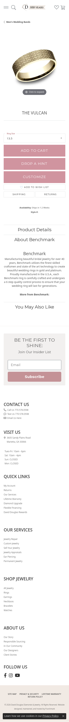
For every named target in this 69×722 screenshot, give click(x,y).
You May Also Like (34, 307)
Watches (8, 610)
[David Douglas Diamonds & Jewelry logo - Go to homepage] (34, 7)
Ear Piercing (10, 556)
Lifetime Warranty (12, 499)
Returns (50, 194)
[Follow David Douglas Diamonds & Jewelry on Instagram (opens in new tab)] (11, 675)
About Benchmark (34, 239)
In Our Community (13, 646)
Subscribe (34, 377)
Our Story (8, 637)
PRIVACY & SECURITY (29, 694)
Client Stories (10, 654)
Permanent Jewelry (13, 561)
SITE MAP (12, 694)
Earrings (8, 597)
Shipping (19, 194)
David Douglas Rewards (15, 512)
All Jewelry (9, 588)
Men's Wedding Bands (18, 22)
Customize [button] (34, 177)
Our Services (10, 494)
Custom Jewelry (11, 543)
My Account (9, 485)
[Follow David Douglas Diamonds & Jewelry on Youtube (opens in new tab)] (17, 675)
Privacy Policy (50, 715)
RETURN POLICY (35, 697)
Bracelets (8, 605)
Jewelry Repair (11, 539)
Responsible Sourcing (14, 641)
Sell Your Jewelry (12, 547)
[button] (13, 7)
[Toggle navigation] (6, 7)
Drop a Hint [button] (34, 164)
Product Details (35, 229)
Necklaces (9, 601)
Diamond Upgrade (13, 503)
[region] (34, 65)
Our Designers (11, 650)
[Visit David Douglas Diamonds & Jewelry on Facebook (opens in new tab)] (5, 675)
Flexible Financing (12, 507)
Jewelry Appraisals (13, 552)
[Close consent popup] (63, 716)
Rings (6, 592)
